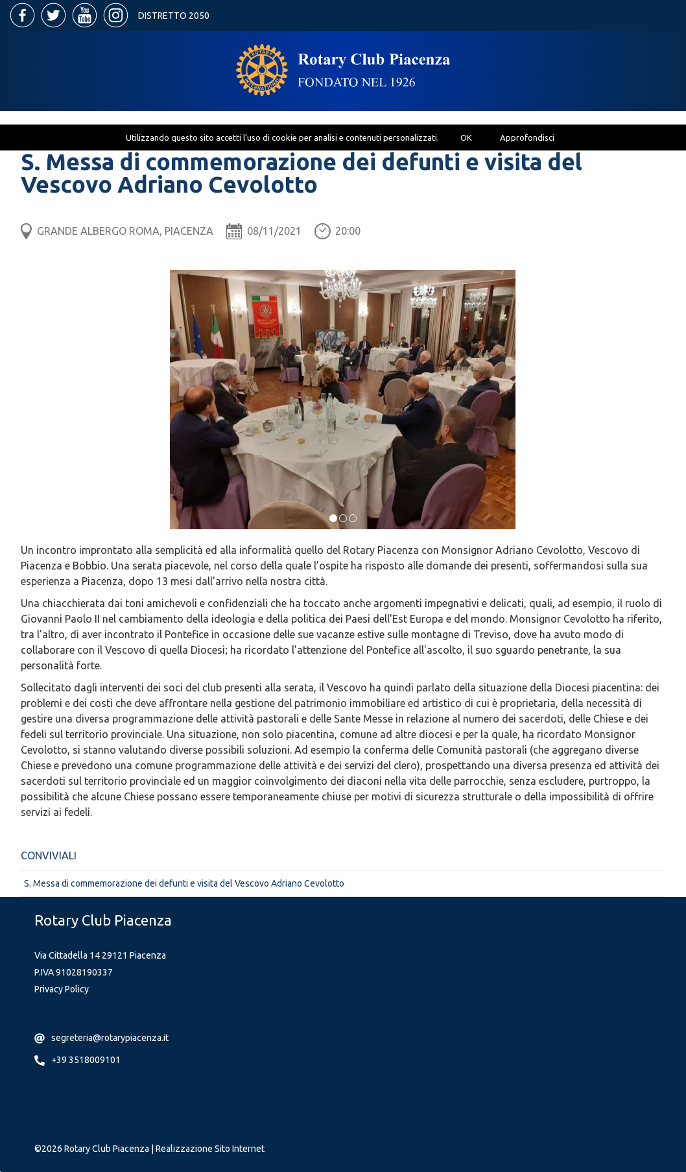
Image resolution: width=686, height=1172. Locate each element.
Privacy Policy (61, 989)
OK (466, 137)
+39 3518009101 (86, 1060)
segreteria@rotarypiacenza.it (110, 1038)
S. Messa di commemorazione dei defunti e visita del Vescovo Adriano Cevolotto (184, 883)
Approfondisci (527, 137)
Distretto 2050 (173, 15)
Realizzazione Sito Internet (210, 1148)
